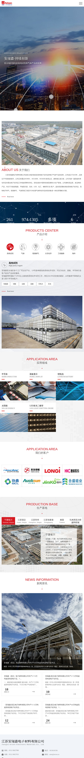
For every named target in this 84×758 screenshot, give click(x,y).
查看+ (50, 563)
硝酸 (14, 284)
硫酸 (32, 284)
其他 (49, 284)
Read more (10, 196)
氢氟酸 (6, 284)
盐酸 (23, 284)
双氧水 (40, 284)
